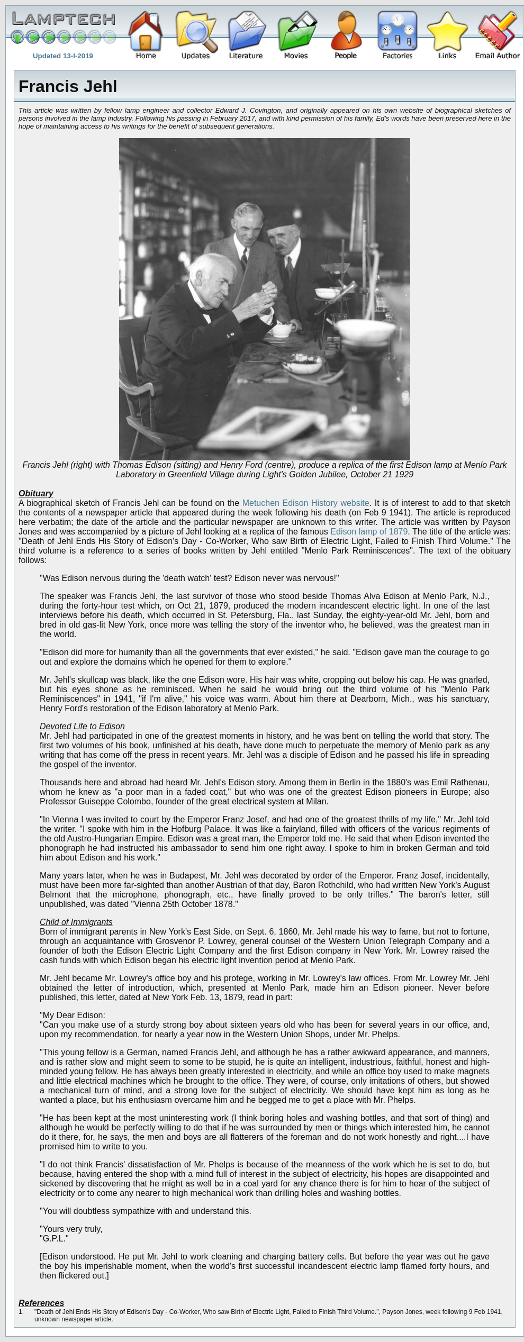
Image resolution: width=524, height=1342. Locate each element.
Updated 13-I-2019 (63, 56)
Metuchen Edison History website (305, 502)
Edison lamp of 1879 (369, 531)
